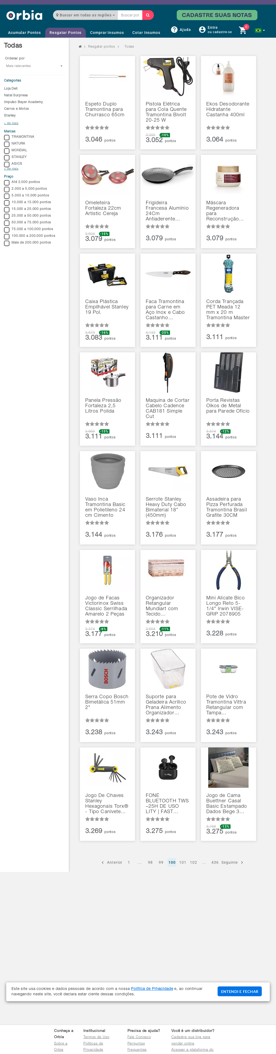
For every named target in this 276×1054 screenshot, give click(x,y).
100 (172, 862)
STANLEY (15, 157)
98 (150, 862)
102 (193, 862)
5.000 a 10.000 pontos (26, 196)
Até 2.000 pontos (22, 182)
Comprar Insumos (107, 32)
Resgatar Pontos (65, 32)
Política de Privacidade (152, 989)
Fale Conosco (139, 1037)
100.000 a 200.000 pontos (29, 236)
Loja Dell (10, 88)
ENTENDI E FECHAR (239, 991)
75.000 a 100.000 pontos (28, 230)
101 (182, 862)
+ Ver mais (11, 123)
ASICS (13, 164)
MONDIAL (15, 151)
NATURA (14, 144)
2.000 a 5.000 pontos (25, 189)
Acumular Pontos (24, 32)
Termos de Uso (96, 1037)
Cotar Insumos (146, 32)
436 (215, 862)
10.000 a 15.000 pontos (27, 203)
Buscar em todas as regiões (85, 15)
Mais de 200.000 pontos (27, 243)
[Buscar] (148, 15)
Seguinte (233, 862)
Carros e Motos (16, 109)
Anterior (111, 862)
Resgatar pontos (101, 46)
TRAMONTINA (19, 137)
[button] (260, 30)
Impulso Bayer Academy (23, 102)
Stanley (10, 115)
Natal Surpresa (16, 95)
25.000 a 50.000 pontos (27, 216)
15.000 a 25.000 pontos (27, 209)
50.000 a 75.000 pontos (27, 223)
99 (161, 862)
